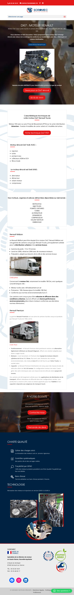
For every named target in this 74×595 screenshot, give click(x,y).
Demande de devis (37, 427)
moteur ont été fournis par (43, 361)
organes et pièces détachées (31, 198)
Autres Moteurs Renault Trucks (37, 44)
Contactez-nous (37, 412)
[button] (61, 591)
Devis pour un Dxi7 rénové (37, 90)
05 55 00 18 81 (37, 97)
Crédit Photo (13, 345)
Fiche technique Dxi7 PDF (37, 132)
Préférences (37, 592)
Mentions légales (38, 590)
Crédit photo (14, 278)
